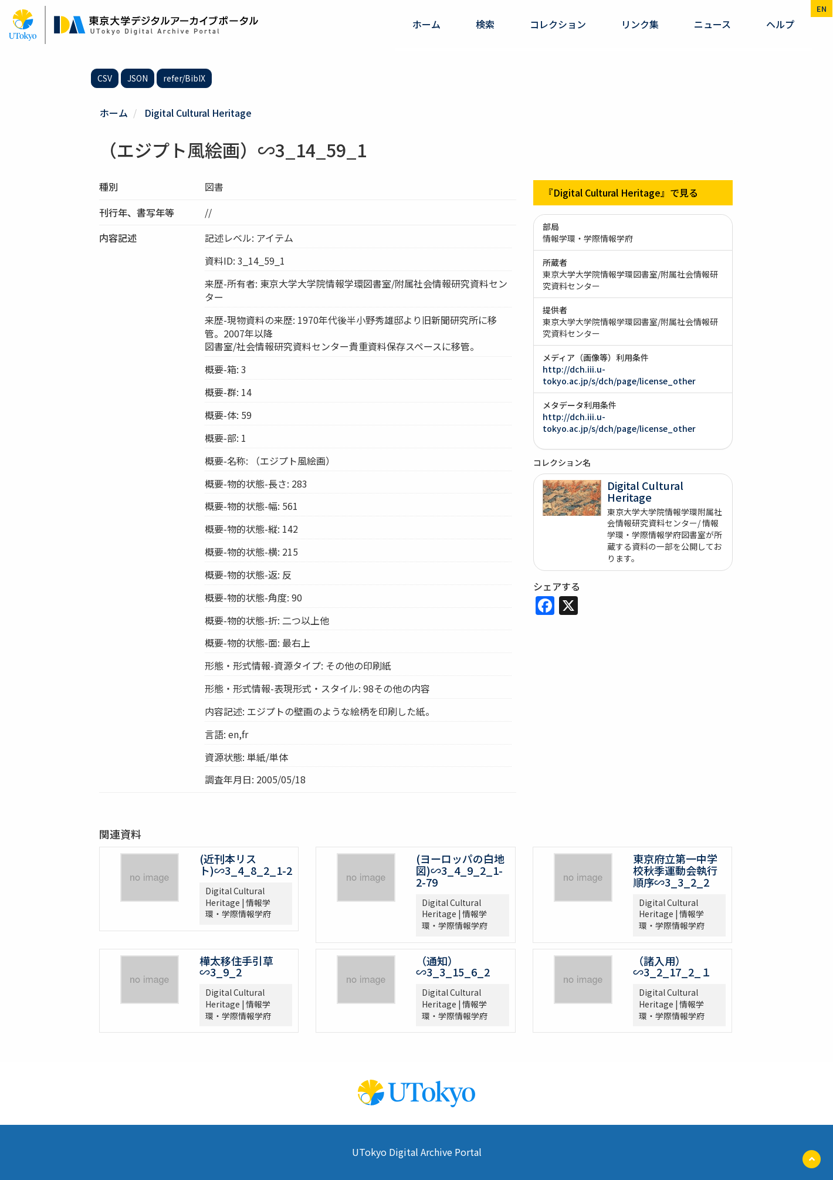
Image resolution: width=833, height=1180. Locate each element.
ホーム (426, 24)
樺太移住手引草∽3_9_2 (236, 966)
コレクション (558, 24)
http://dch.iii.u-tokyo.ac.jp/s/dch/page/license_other (619, 375)
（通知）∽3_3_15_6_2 (453, 966)
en (822, 8)
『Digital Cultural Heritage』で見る (621, 192)
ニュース (712, 24)
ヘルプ (780, 24)
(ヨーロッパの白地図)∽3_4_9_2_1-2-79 (460, 870)
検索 (485, 24)
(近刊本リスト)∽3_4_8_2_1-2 (245, 864)
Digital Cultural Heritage (198, 113)
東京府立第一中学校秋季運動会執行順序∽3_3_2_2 (675, 870)
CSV (104, 78)
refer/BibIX (184, 78)
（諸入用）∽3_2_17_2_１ (672, 966)
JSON (137, 78)
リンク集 (640, 24)
